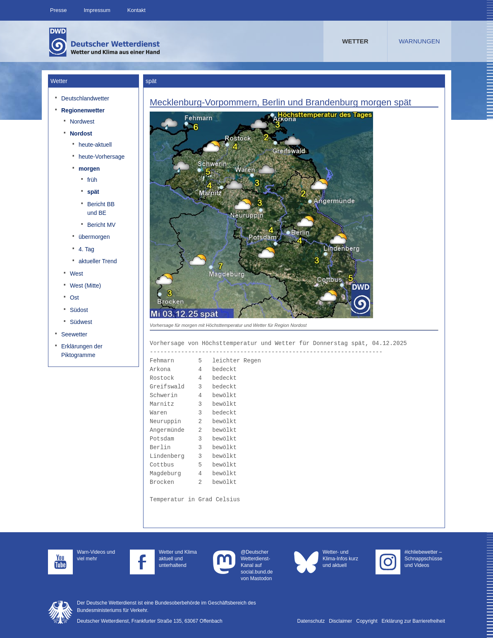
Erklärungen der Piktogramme (82, 350)
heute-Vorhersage (101, 156)
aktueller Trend (98, 261)
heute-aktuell (95, 144)
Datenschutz (311, 621)
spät (93, 191)
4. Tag (86, 249)
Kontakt (136, 10)
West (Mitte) (85, 285)
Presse (58, 10)
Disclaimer (340, 621)
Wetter (355, 41)
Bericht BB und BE (101, 208)
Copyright (366, 621)
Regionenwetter (83, 110)
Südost (79, 310)
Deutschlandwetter (85, 98)
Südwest (81, 322)
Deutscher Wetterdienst (105, 42)
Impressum (97, 10)
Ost (74, 297)
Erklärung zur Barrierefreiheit (413, 621)
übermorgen (94, 236)
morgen (89, 168)
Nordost (81, 133)
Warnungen (419, 41)
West (76, 273)
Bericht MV (101, 224)
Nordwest (82, 121)
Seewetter (74, 334)
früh (92, 179)
